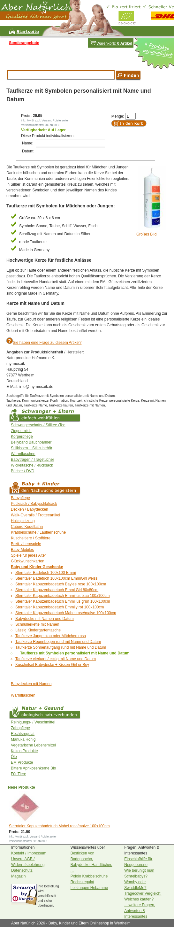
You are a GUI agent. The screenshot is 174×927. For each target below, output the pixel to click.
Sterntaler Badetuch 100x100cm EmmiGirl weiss (56, 578)
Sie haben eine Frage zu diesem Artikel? (47, 342)
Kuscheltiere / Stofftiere (30, 538)
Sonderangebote (24, 43)
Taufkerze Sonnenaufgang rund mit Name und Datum (60, 647)
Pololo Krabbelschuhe (89, 876)
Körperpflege (22, 436)
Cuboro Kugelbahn (27, 526)
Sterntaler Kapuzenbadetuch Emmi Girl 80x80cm (56, 590)
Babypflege (20, 498)
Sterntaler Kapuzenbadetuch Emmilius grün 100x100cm (62, 601)
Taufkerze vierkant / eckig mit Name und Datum (55, 659)
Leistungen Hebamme (89, 887)
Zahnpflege (20, 728)
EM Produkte (22, 762)
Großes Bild (146, 234)
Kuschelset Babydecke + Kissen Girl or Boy (52, 664)
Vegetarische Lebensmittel (33, 745)
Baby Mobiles (22, 549)
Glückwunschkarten (27, 561)
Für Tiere (18, 774)
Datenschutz (22, 870)
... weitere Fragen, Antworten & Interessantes (139, 911)
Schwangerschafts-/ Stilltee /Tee (38, 425)
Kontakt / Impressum (28, 853)
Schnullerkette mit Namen (37, 624)
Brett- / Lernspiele (26, 544)
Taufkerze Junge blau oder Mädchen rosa (50, 636)
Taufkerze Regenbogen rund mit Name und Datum (58, 641)
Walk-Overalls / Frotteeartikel (35, 515)
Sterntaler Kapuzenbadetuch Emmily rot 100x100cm (59, 607)
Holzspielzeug (23, 521)
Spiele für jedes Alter (28, 555)
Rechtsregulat (22, 733)
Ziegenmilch (21, 431)
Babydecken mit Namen (31, 684)
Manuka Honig (23, 739)
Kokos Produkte (24, 751)
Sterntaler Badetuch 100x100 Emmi (45, 572)
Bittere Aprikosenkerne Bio (33, 768)
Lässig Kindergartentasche (38, 630)
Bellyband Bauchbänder (31, 442)
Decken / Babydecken (29, 509)
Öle (14, 756)
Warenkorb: (110, 43)
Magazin (18, 876)
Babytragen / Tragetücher (32, 459)
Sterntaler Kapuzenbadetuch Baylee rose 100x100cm (60, 584)
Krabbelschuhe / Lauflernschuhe (38, 532)
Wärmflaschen (23, 454)
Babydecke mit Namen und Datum (44, 618)
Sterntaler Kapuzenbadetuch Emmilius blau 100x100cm (62, 595)
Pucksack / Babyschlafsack (34, 503)
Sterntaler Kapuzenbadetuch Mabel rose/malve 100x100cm (65, 613)
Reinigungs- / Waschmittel (33, 722)
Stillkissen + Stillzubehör (31, 448)
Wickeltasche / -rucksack (32, 465)
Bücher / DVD (22, 471)
